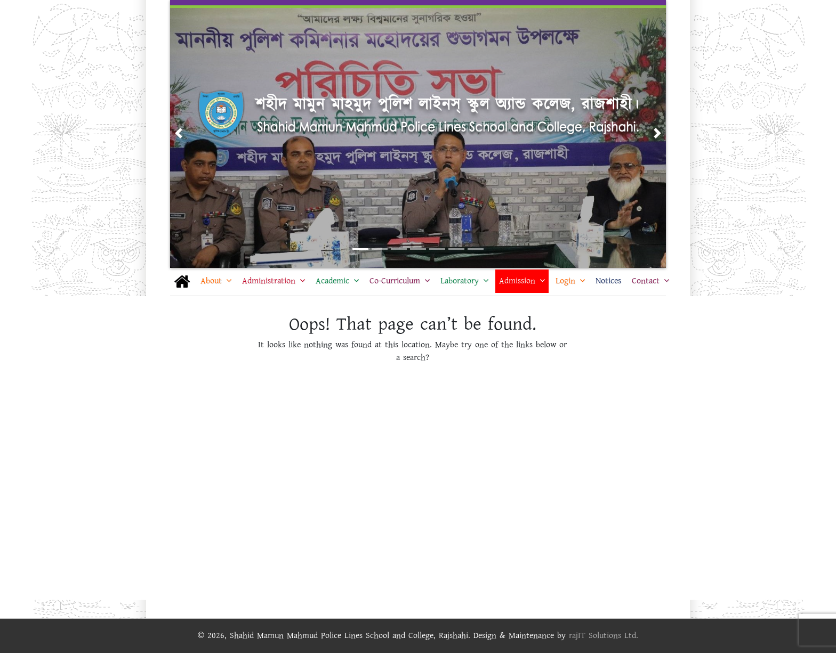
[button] (178, 133)
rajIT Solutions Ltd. (603, 636)
